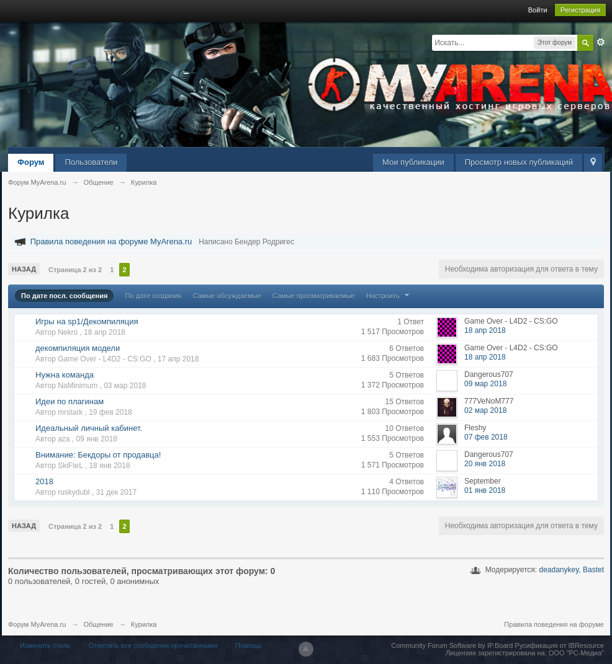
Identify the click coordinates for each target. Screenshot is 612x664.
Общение (98, 624)
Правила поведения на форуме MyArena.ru (111, 241)
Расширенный (601, 42)
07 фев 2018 (486, 437)
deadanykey (558, 569)
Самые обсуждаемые (227, 295)
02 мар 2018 (485, 410)
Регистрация (580, 10)
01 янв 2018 (484, 490)
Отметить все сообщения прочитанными (153, 645)
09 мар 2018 (485, 383)
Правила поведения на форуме (554, 624)
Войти (537, 10)
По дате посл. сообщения (64, 295)
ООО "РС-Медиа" (576, 653)
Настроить (389, 295)
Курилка (144, 624)
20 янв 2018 (484, 463)
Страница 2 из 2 (75, 269)
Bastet (593, 569)
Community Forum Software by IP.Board (452, 645)
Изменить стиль (45, 645)
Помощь (248, 645)
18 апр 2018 (485, 330)
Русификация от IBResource (558, 645)
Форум (30, 162)
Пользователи (91, 162)
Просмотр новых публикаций (519, 162)
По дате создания (153, 295)
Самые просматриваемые (313, 295)
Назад (24, 269)
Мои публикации (413, 162)
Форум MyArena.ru (37, 624)
